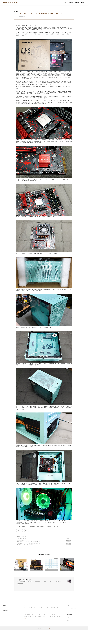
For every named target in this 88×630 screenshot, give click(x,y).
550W (26, 610)
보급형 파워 (37, 612)
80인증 (42, 612)
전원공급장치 (27, 614)
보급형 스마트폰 (33, 610)
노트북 (26, 607)
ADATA (30, 607)
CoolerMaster (53, 612)
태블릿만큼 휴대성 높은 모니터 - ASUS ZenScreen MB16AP (28, 543)
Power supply (28, 616)
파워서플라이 (54, 614)
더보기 (25, 618)
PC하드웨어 (19, 536)
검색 (84, 609)
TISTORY (44, 628)
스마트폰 (59, 616)
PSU (47, 612)
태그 (65, 2)
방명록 (82, 2)
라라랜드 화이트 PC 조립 (21, 538)
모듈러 (39, 610)
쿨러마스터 (35, 616)
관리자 (49, 628)
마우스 (54, 616)
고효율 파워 (47, 607)
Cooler (54, 610)
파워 (50, 616)
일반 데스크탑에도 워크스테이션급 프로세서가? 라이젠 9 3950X (28, 541)
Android (45, 616)
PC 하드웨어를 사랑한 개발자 (11, 3)
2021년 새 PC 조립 (20, 540)
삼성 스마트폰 (40, 607)
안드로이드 (44, 610)
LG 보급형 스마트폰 (55, 607)
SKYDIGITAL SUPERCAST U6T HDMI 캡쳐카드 (25, 544)
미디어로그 (70, 2)
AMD (49, 610)
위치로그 (77, 2)
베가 (59, 612)
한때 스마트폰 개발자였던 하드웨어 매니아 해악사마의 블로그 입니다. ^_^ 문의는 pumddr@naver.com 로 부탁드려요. (39, 581)
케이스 (40, 616)
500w (48, 614)
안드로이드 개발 (42, 614)
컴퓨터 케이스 (34, 614)
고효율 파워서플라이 (28, 612)
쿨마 (35, 607)
